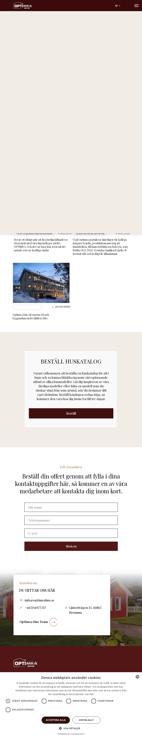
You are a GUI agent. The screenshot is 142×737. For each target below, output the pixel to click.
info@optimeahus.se (39, 600)
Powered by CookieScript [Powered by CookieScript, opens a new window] (71, 734)
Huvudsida (22, 27)
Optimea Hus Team (34, 622)
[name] (71, 507)
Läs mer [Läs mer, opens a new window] (89, 694)
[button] (71, 728)
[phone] (71, 520)
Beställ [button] (71, 413)
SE (116, 5)
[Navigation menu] (136, 5)
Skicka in (71, 546)
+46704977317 (35, 607)
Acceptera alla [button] (56, 720)
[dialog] (71, 704)
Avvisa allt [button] (86, 720)
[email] (71, 533)
